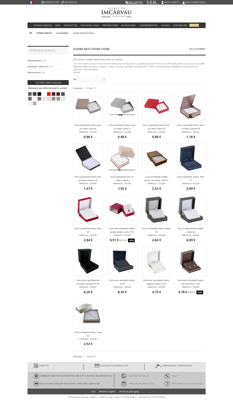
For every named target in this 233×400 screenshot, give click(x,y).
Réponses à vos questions (183, 383)
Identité (41, 366)
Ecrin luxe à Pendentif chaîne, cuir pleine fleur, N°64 (191, 282)
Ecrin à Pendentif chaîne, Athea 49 (156, 230)
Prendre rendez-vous (137, 383)
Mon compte (170, 2)
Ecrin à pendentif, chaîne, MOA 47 (191, 178)
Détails (76, 72)
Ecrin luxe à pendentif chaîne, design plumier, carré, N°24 (122, 230)
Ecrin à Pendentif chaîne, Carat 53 (88, 334)
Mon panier (194, 2)
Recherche (69, 2)
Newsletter (50, 2)
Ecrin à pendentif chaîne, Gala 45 (88, 230)
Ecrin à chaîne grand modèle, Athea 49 (191, 230)
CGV (93, 391)
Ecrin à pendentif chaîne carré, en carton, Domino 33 (87, 178)
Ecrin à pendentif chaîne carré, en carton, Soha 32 (87, 127)
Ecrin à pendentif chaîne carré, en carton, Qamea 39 (190, 127)
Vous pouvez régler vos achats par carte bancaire (67, 384)
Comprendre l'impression (173, 366)
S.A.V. (171, 375)
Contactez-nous (134, 375)
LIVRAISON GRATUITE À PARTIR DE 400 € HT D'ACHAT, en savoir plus (73, 376)
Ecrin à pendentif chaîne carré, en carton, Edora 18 (156, 127)
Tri (74, 79)
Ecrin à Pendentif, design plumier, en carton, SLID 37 (156, 178)
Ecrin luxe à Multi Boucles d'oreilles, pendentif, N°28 (88, 282)
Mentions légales (107, 391)
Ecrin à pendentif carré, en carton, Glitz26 (122, 178)
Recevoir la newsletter (111, 366)
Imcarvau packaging (129, 391)
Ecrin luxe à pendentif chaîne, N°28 (122, 282)
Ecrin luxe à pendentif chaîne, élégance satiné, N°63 (156, 282)
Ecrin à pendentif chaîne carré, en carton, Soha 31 (122, 127)
